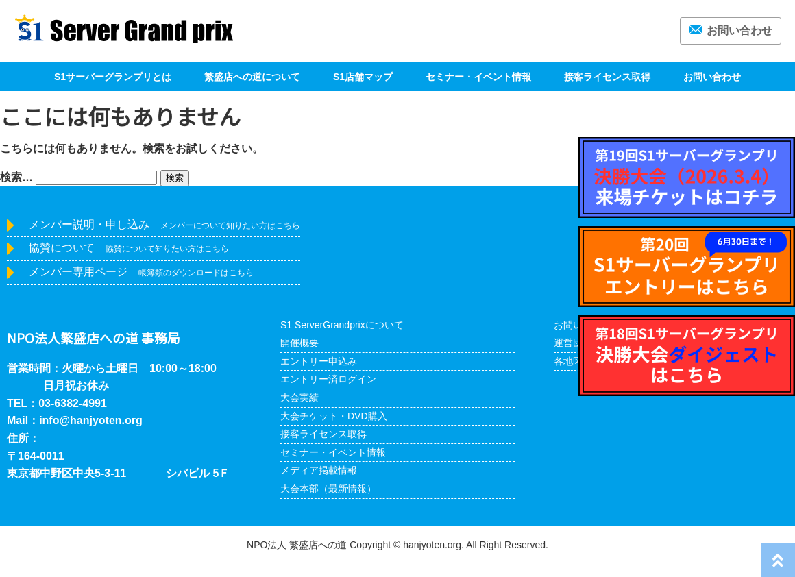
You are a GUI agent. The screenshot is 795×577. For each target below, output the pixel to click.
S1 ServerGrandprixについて (342, 324)
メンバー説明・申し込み (164, 224)
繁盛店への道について (252, 76)
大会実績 (299, 397)
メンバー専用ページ (141, 272)
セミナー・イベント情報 (478, 76)
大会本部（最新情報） (328, 488)
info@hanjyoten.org (91, 420)
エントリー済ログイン (328, 378)
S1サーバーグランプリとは (112, 76)
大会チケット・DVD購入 (333, 415)
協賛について (129, 248)
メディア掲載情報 (318, 470)
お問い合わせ (730, 30)
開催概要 (299, 342)
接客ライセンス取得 (607, 76)
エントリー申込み (318, 361)
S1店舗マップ (363, 76)
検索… (16, 177)
